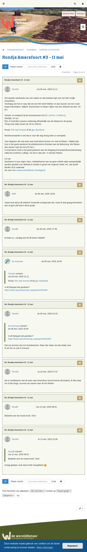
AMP (14, 194)
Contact (81, 13)
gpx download (38, 130)
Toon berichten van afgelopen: (23, 490)
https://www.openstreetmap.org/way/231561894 (26, 290)
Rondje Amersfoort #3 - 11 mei (33, 57)
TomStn (15, 89)
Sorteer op (58, 490)
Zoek (53, 67)
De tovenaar (17, 261)
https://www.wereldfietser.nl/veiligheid (28, 170)
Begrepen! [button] (73, 546)
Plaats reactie (12, 66)
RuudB (15, 229)
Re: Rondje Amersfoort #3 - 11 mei (19, 185)
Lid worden (68, 13)
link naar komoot (18, 130)
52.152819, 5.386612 (55, 115)
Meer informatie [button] (45, 547)
